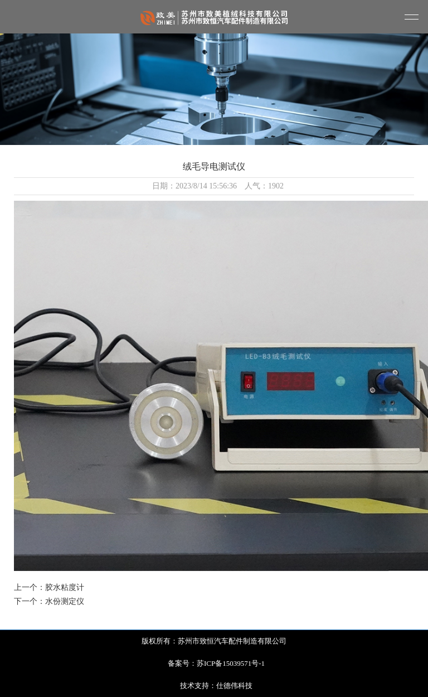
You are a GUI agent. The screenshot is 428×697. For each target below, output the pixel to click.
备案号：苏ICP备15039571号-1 (216, 663)
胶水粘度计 (64, 587)
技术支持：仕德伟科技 (216, 685)
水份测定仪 (64, 601)
